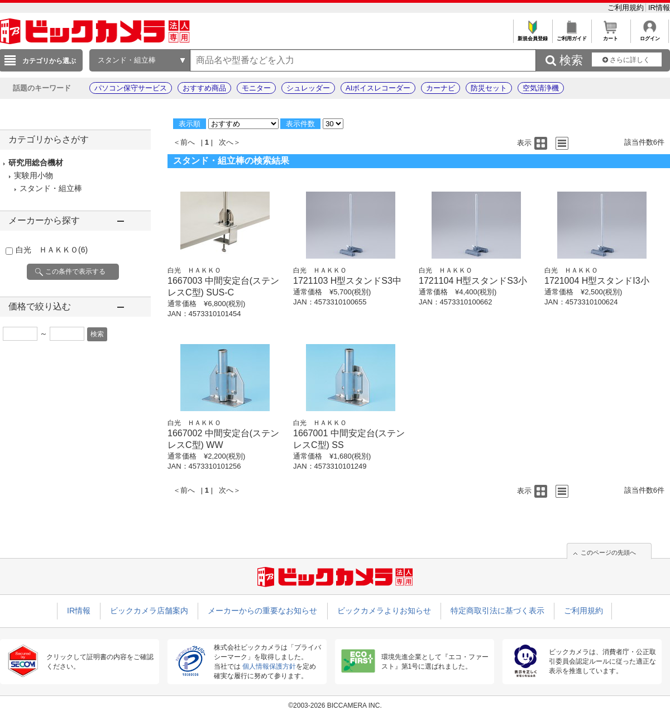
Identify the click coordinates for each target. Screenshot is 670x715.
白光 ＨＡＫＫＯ (52, 249)
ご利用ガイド (571, 35)
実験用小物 (33, 175)
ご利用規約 (626, 7)
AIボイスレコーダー (378, 88)
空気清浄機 (541, 88)
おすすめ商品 (204, 88)
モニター (256, 88)
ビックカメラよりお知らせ (384, 610)
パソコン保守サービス (130, 88)
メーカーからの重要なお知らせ (262, 610)
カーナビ (440, 88)
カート (610, 35)
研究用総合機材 (35, 162)
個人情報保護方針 (269, 666)
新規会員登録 (532, 35)
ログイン (649, 35)
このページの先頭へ (608, 552)
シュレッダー (308, 88)
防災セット (489, 88)
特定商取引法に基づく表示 (497, 610)
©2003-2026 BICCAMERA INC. (335, 705)
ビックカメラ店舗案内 (149, 610)
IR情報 (659, 7)
